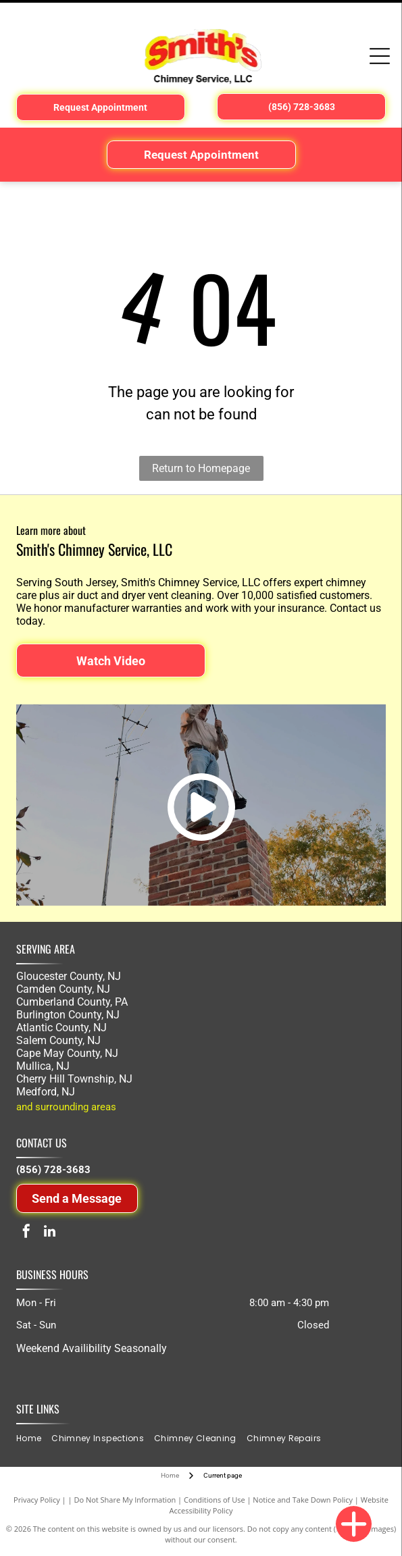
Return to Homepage (201, 468)
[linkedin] (50, 1233)
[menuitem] (33, 1439)
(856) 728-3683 (53, 1170)
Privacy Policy (37, 1500)
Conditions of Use (214, 1500)
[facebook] (26, 1233)
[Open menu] (380, 56)
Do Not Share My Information (125, 1500)
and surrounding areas (66, 1107)
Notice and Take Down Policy (303, 1500)
